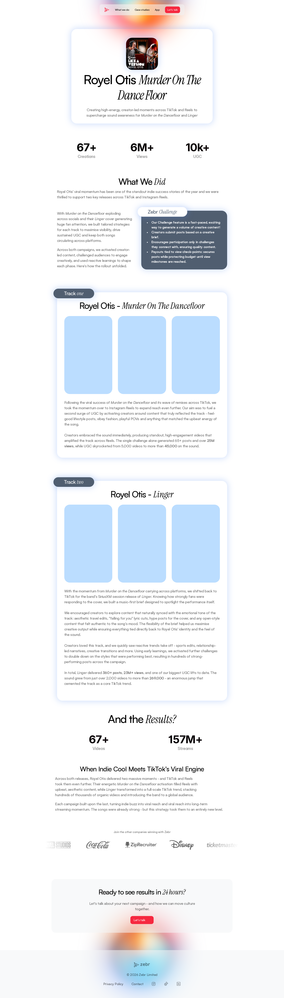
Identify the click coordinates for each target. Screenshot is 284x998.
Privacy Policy (113, 984)
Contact (137, 984)
